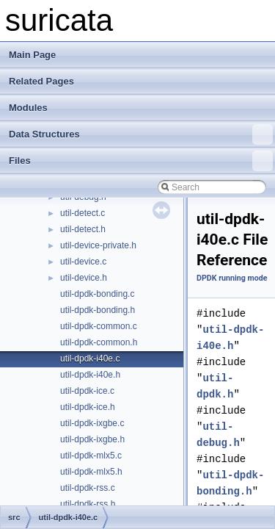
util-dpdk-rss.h (87, 504)
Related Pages (41, 81)
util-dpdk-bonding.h (97, 310)
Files (141, 161)
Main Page (32, 54)
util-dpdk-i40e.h (90, 375)
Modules (28, 107)
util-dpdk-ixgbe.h (92, 439)
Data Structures (141, 134)
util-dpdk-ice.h (87, 407)
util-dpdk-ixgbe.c (92, 423)
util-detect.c (82, 213)
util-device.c (83, 261)
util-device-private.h (98, 245)
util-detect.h (83, 229)
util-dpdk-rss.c (87, 488)
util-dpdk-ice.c (87, 391)
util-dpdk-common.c (98, 326)
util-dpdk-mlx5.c (91, 455)
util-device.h (83, 278)
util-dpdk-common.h (98, 342)
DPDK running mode (232, 278)
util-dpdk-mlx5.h (91, 472)
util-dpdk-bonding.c (97, 294)
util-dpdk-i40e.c (90, 358)
